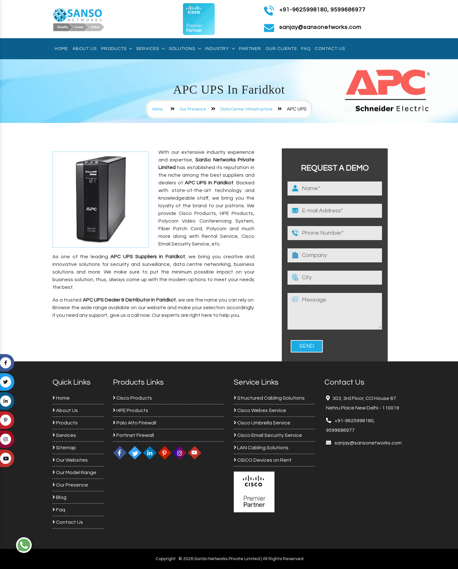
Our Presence (193, 109)
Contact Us (330, 48)
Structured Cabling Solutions (269, 398)
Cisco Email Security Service (268, 435)
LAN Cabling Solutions (261, 447)
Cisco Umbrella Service (262, 422)
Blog (59, 497)
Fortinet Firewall (133, 435)
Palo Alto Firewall (134, 422)
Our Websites (70, 460)
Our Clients (281, 48)
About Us (85, 48)
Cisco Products (132, 398)
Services (150, 48)
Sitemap (64, 447)
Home (61, 48)
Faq (305, 48)
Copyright (166, 559)
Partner (250, 48)
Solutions (185, 48)
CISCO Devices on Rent (263, 460)
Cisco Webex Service (260, 410)
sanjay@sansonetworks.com (368, 442)
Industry (219, 48)
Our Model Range (74, 472)
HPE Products (130, 410)
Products (116, 48)
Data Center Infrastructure (246, 109)
